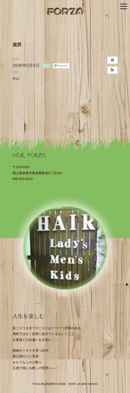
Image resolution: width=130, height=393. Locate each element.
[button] (112, 70)
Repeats (61, 65)
